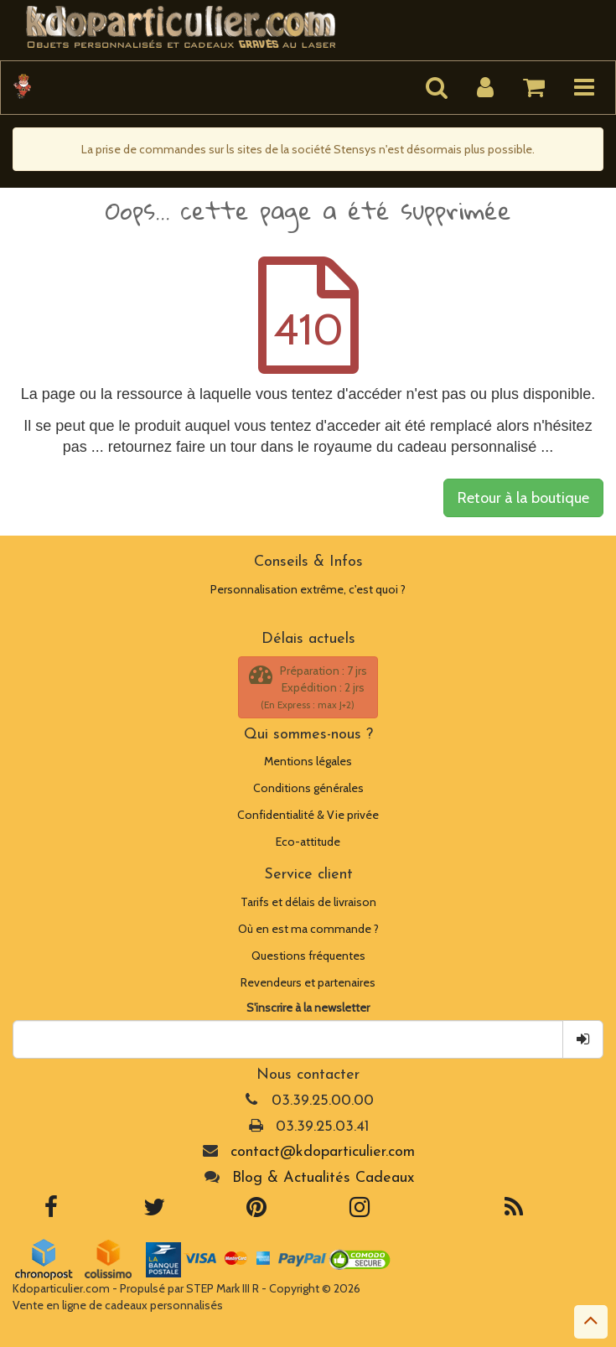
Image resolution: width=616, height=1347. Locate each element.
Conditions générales (308, 787)
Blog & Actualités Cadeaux (323, 1178)
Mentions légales (308, 761)
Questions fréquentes (308, 955)
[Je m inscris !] (582, 1039)
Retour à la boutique (523, 498)
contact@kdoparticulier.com (322, 1152)
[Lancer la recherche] (436, 87)
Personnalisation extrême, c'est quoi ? (308, 589)
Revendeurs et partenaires (308, 982)
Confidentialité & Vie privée (308, 814)
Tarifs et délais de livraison (308, 901)
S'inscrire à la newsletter (308, 1007)
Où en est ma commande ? (308, 928)
